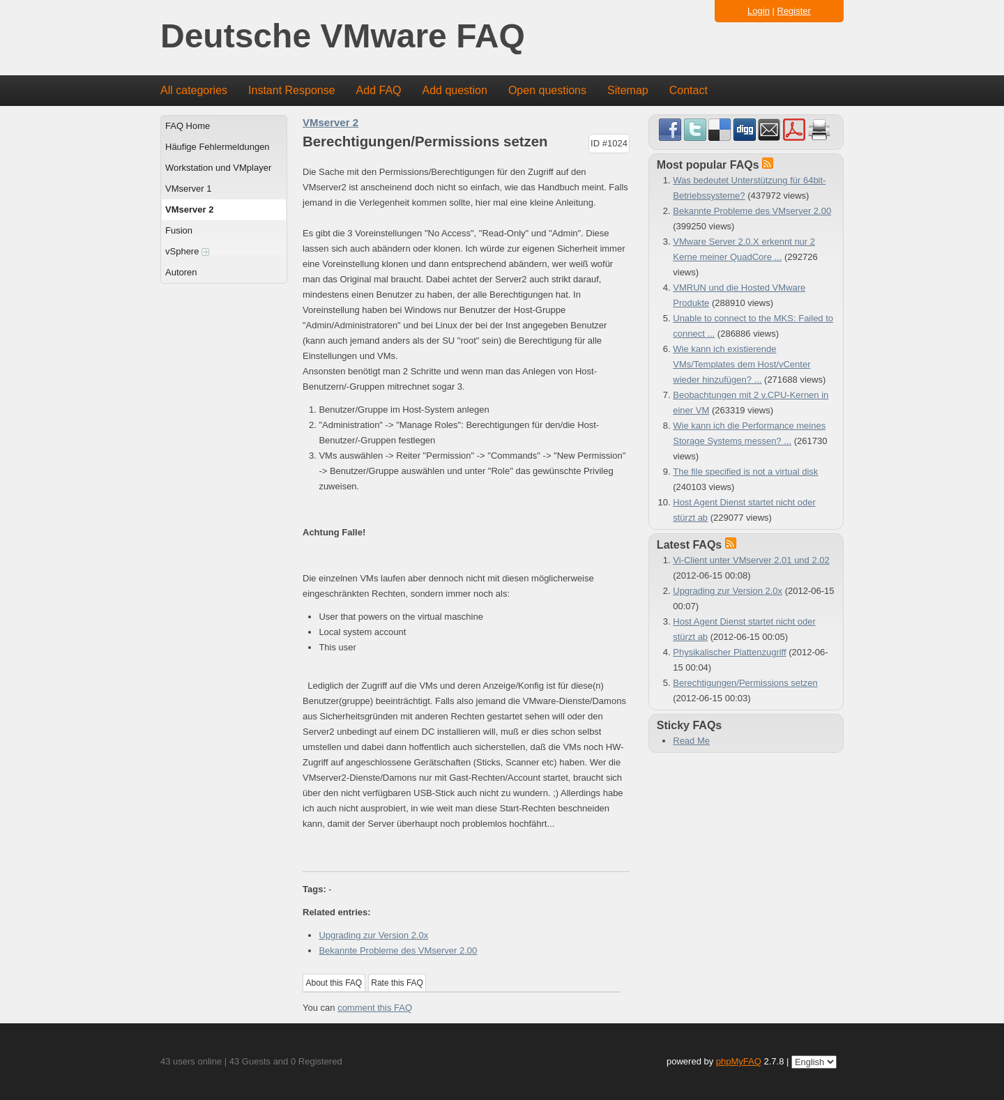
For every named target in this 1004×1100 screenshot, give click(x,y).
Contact (688, 90)
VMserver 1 (188, 188)
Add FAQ (379, 90)
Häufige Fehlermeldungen (217, 147)
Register (794, 11)
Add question (455, 90)
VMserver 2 (189, 209)
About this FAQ (334, 983)
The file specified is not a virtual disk (745, 471)
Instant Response (291, 90)
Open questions (547, 90)
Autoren (181, 272)
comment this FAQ (374, 1007)
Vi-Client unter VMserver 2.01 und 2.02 (751, 560)
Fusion (178, 230)
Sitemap (627, 90)
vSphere (187, 251)
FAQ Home (187, 126)
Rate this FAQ (397, 983)
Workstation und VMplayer (218, 167)
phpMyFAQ (738, 1061)
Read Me (691, 740)
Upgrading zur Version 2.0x (373, 935)
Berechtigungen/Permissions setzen (745, 683)
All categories (193, 90)
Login (758, 11)
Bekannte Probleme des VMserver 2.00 (398, 950)
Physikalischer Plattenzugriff (729, 652)
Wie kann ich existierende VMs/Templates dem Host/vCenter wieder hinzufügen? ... (741, 364)
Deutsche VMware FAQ (342, 36)
